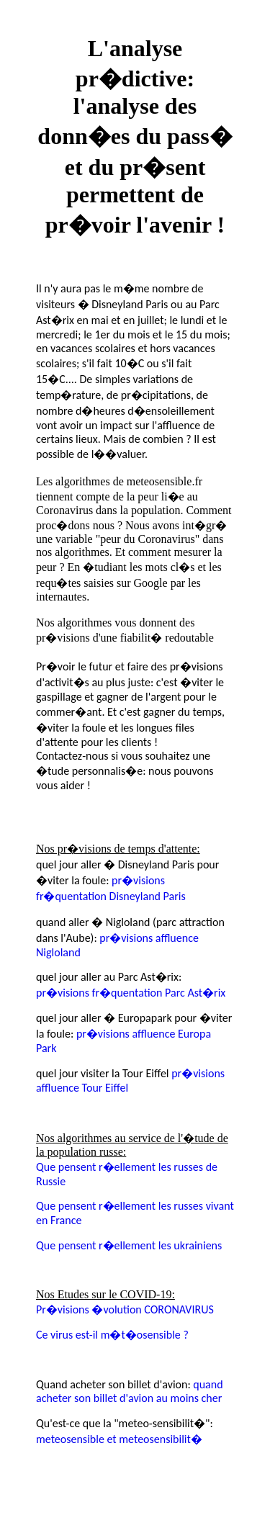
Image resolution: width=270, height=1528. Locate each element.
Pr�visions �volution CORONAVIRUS (125, 1309)
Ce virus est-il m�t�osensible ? (112, 1335)
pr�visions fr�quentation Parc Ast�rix (130, 992)
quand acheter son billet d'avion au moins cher (129, 1391)
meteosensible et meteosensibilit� (119, 1439)
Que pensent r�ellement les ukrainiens (129, 1245)
